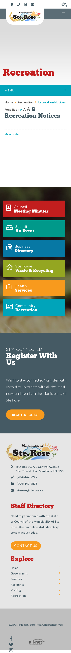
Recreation (25, 102)
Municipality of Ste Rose (25, 16)
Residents (17, 584)
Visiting (16, 590)
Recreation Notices (52, 102)
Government (19, 573)
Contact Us (25, 546)
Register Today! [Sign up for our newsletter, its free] (25, 415)
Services (16, 579)
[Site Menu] (35, 90)
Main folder (12, 134)
